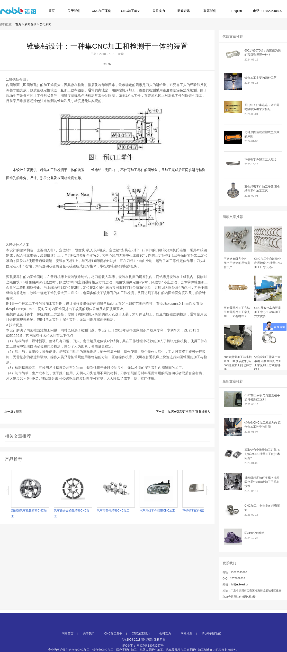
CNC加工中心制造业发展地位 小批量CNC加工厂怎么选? (268, 263)
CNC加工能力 (130, 11)
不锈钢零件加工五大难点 (260, 159)
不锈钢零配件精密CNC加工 (200, 510)
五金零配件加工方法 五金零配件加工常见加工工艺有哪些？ (237, 312)
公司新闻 (45, 24)
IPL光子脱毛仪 (211, 645)
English (237, 11)
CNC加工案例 (101, 11)
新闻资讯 (183, 11)
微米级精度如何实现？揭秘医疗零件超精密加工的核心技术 (261, 482)
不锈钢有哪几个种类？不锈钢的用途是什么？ (237, 263)
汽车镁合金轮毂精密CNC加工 (72, 513)
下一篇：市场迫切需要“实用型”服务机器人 (183, 411)
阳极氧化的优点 (254, 533)
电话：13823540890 (267, 11)
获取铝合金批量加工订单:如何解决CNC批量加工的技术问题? (262, 454)
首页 (51, 11)
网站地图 (186, 645)
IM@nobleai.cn (240, 584)
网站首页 (67, 645)
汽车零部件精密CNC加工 (113, 510)
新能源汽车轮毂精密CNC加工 (29, 513)
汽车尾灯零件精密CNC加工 (157, 510)
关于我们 (74, 11)
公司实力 (158, 11)
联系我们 (210, 11)
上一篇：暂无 (13, 411)
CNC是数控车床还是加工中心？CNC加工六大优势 (267, 312)
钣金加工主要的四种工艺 (260, 77)
